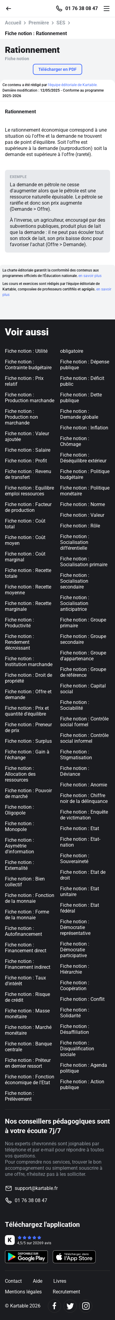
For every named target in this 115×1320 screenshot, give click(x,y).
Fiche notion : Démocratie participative (74, 949)
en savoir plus (90, 276)
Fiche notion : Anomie (83, 785)
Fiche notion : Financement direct (25, 948)
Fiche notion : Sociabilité (74, 705)
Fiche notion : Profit (26, 461)
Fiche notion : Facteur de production (28, 507)
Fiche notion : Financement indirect (27, 964)
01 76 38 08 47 (81, 8)
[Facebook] (54, 1306)
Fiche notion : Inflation (84, 428)
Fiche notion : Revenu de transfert (28, 474)
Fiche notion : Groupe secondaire (83, 639)
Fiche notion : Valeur (82, 515)
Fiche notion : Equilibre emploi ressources (29, 491)
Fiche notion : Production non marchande (21, 417)
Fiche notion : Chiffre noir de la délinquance (84, 798)
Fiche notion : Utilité (26, 351)
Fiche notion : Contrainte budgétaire (28, 364)
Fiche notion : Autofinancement (23, 931)
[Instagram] (85, 1306)
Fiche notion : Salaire (27, 450)
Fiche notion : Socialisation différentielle (74, 542)
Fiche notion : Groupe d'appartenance (83, 656)
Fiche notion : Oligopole (19, 810)
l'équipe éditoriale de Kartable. (73, 85)
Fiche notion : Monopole (19, 826)
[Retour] (11, 8)
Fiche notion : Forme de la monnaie (27, 915)
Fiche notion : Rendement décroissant (19, 642)
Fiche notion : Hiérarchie (74, 969)
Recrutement (66, 1292)
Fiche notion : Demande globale (79, 414)
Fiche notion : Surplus (28, 741)
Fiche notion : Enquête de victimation (84, 815)
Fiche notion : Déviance (74, 771)
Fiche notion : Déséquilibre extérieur (83, 458)
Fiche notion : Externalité (19, 865)
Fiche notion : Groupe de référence (83, 672)
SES (60, 23)
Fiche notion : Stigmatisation (76, 754)
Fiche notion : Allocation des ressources (20, 774)
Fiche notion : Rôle (80, 526)
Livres (59, 1281)
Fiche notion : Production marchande (29, 397)
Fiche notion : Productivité (19, 623)
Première (39, 23)
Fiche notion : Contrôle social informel (84, 738)
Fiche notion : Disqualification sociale (77, 1048)
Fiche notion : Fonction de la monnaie (29, 898)
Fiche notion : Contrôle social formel (84, 721)
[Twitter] (70, 1306)
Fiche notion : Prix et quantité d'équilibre (27, 711)
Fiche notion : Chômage (74, 441)
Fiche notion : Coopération (74, 985)
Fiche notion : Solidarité (74, 1013)
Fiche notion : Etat (79, 828)
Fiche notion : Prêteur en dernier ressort (28, 1063)
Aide (37, 1281)
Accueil (13, 23)
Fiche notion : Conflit (82, 999)
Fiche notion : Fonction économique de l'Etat (29, 1079)
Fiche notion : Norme (82, 504)
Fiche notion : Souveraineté (74, 858)
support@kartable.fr (36, 1188)
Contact (13, 1281)
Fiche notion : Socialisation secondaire (74, 581)
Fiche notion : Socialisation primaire (83, 561)
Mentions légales (23, 1292)
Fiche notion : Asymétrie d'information (19, 846)
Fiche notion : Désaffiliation (74, 1029)
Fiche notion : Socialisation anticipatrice (74, 603)
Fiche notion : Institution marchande (28, 661)
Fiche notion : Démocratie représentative (75, 927)
